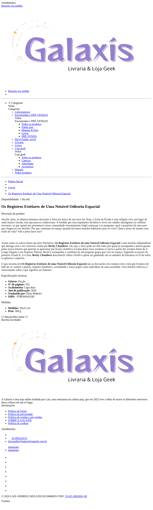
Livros (25, 133)
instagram (13, 447)
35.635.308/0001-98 (76, 496)
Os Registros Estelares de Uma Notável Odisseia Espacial (39, 193)
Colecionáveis (22, 112)
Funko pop (27, 127)
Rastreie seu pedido (11, 5)
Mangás (19, 169)
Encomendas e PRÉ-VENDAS (31, 115)
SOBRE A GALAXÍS (20, 420)
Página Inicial (15, 181)
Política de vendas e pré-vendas (25, 417)
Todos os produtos (31, 124)
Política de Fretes (17, 411)
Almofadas (27, 163)
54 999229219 (17, 438)
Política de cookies (18, 423)
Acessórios (27, 166)
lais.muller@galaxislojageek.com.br (27, 441)
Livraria (19, 142)
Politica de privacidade (20, 414)
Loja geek (20, 148)
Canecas (26, 160)
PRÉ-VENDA (29, 136)
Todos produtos (23, 172)
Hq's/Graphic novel (25, 139)
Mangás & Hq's (30, 130)
